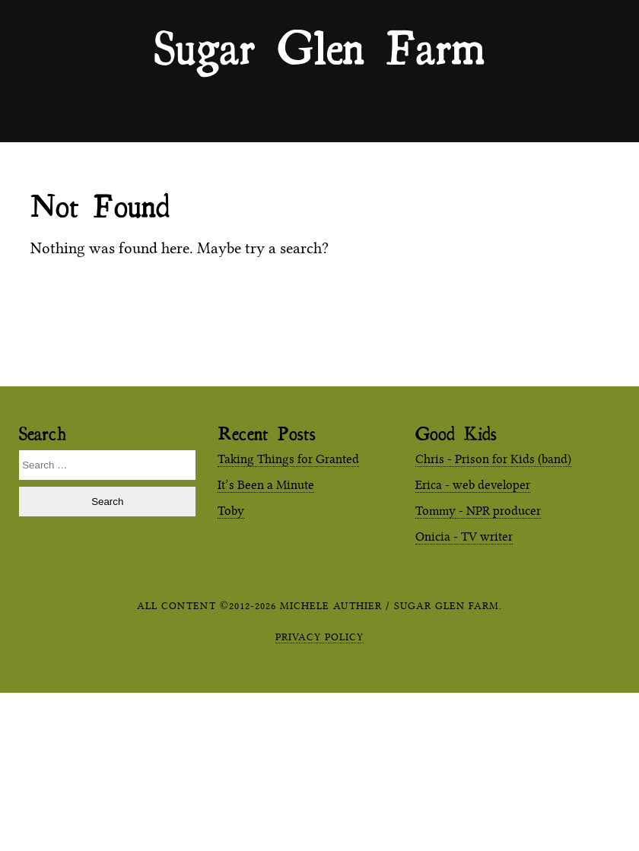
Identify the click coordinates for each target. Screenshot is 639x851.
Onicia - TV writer (464, 536)
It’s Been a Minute (266, 485)
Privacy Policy (319, 636)
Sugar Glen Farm (319, 46)
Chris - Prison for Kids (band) (493, 459)
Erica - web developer (472, 485)
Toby (231, 510)
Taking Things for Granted (288, 459)
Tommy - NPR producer (478, 510)
